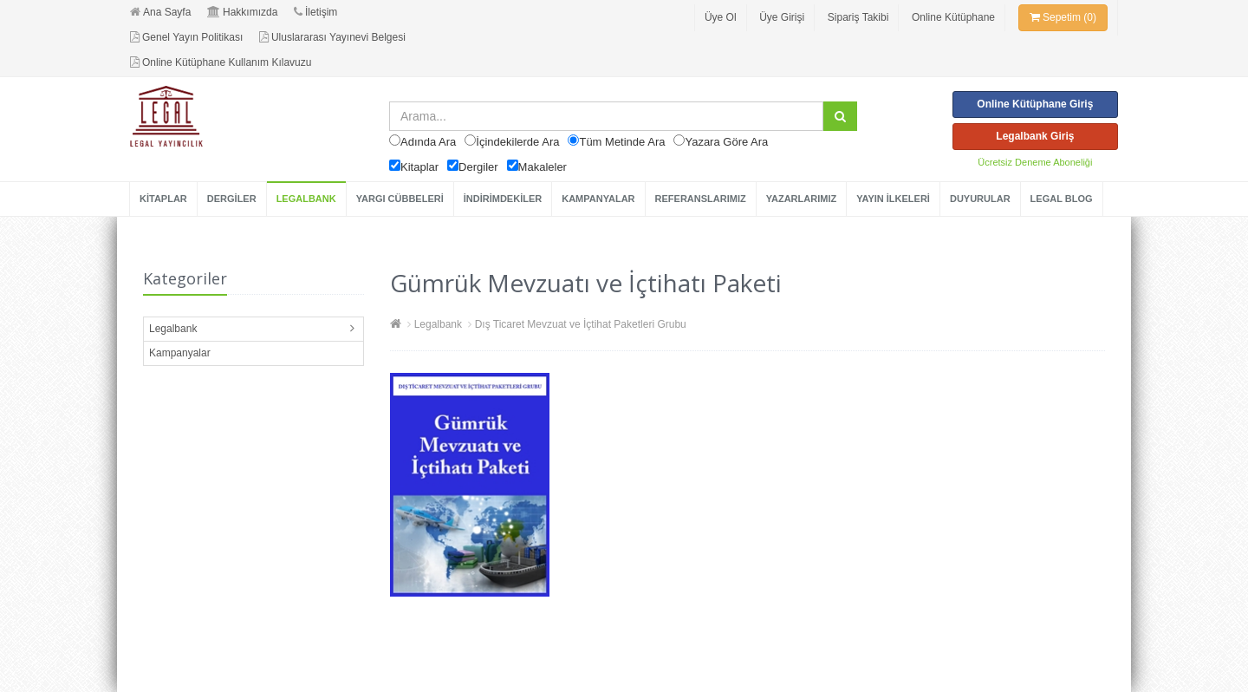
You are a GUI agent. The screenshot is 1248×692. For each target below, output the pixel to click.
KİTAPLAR (163, 198)
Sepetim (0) (1063, 17)
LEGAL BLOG (1061, 198)
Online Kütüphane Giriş (1035, 104)
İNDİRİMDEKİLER (503, 198)
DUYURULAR (980, 198)
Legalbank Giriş (1035, 136)
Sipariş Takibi (858, 17)
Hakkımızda (242, 12)
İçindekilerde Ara (517, 141)
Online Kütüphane (953, 17)
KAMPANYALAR (598, 198)
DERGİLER (232, 198)
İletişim (315, 12)
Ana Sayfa (160, 12)
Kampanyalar (180, 353)
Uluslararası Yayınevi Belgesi (332, 37)
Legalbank (173, 329)
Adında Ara (428, 141)
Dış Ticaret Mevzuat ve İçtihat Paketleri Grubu (580, 324)
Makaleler (542, 166)
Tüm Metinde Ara (622, 141)
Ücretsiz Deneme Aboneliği (1035, 162)
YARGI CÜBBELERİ (400, 198)
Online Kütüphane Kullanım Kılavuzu (220, 62)
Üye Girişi (781, 17)
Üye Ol (721, 17)
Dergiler (478, 166)
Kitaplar (419, 166)
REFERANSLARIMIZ (700, 198)
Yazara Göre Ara (726, 141)
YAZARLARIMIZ (801, 198)
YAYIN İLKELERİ (893, 198)
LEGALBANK (306, 198)
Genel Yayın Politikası (186, 37)
